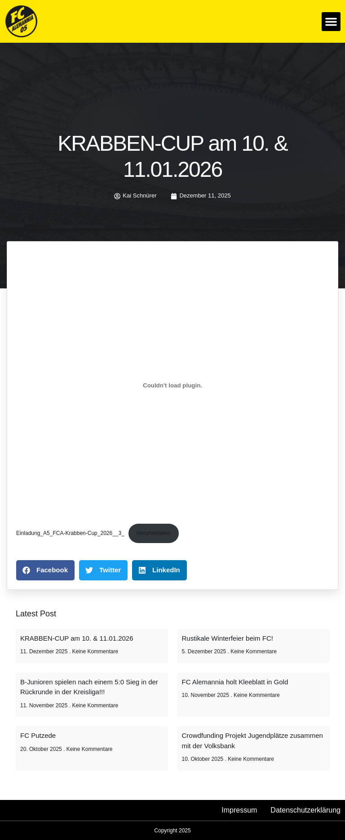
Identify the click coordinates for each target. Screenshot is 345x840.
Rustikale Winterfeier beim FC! (227, 638)
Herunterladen (154, 533)
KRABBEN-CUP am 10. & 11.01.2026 (76, 638)
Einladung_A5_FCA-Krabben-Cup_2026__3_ (70, 533)
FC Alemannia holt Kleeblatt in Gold (235, 682)
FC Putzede (38, 735)
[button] (331, 21)
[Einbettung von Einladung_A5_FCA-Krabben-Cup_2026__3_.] (172, 386)
